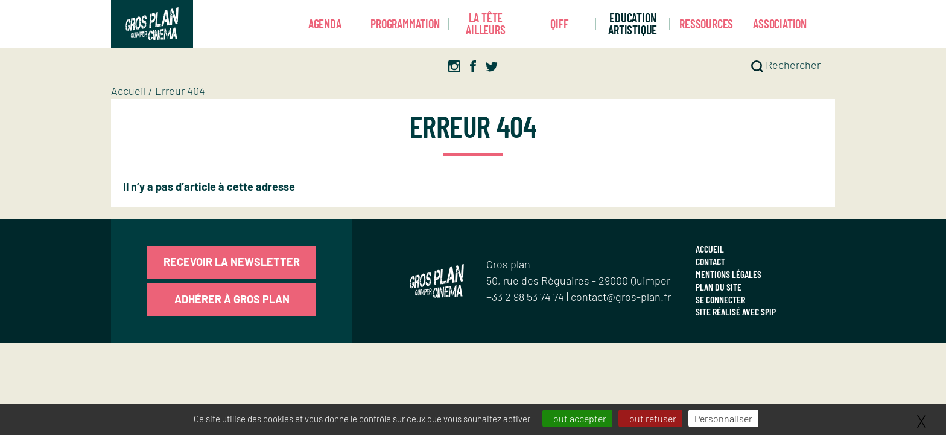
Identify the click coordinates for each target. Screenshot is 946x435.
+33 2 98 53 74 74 (526, 296)
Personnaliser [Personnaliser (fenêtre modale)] (723, 418)
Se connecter (720, 299)
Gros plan (508, 264)
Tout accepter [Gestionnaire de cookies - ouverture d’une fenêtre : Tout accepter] (577, 418)
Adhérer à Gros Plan (232, 299)
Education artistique (632, 23)
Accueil (128, 90)
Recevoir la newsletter (231, 261)
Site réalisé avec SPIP (736, 311)
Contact (710, 261)
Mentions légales (728, 274)
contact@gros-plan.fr (621, 296)
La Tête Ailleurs (485, 23)
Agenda (324, 24)
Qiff (559, 24)
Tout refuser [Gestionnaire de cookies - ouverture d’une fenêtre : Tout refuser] (650, 418)
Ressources (706, 24)
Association (780, 24)
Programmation (404, 24)
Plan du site (718, 286)
